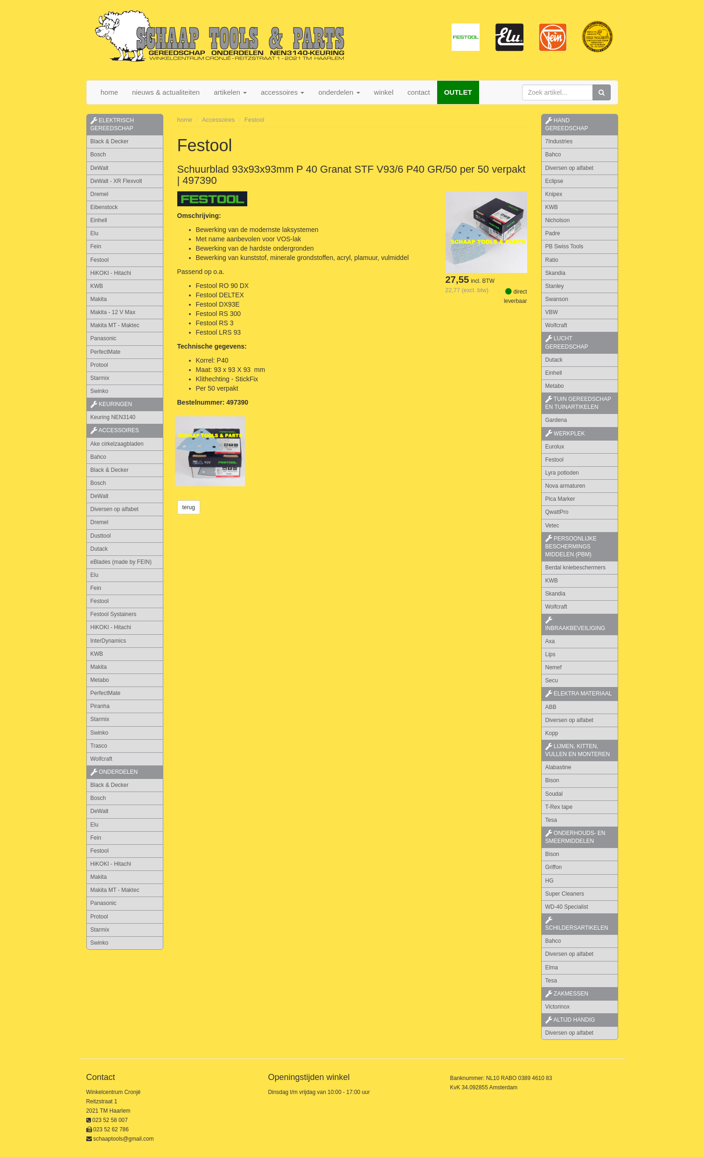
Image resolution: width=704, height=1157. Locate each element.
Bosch (98, 154)
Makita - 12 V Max (113, 312)
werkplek (565, 433)
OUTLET (458, 92)
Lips (550, 654)
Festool (100, 260)
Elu (94, 233)
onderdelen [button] (339, 92)
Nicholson (557, 220)
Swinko (100, 391)
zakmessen (566, 993)
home (109, 92)
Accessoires (218, 119)
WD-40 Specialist (566, 907)
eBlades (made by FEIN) (121, 562)
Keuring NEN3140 (113, 417)
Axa (550, 641)
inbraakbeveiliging (575, 624)
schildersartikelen (576, 924)
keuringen (111, 404)
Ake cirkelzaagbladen (117, 444)
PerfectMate (106, 352)
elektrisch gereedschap (112, 124)
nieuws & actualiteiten (166, 92)
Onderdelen (114, 772)
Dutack (99, 549)
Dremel (100, 194)
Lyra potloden (562, 473)
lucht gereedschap (566, 342)
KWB (97, 286)
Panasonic (104, 338)
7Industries (559, 141)
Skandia (555, 273)
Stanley (554, 286)
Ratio (551, 260)
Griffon (553, 867)
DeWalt (100, 168)
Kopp (551, 733)
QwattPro (557, 512)
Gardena (556, 420)
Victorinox (557, 1006)
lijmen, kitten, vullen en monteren (577, 750)
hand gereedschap (566, 124)
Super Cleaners (564, 894)
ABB (551, 707)
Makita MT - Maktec (115, 325)
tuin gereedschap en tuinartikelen (578, 403)
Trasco (99, 746)
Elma (551, 967)
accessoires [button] (282, 92)
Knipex (554, 194)
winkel (384, 92)
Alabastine (558, 767)
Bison (552, 780)
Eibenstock (104, 207)
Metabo (100, 680)
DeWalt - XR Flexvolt (116, 181)
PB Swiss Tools (564, 246)
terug (188, 507)
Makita (99, 299)
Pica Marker (560, 499)
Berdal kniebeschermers (575, 567)
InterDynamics (108, 641)
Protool (99, 365)
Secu (551, 680)
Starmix (100, 378)
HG (549, 880)
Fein (96, 246)
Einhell (99, 220)
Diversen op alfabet (115, 509)
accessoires (115, 430)
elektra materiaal (578, 693)
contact (418, 92)
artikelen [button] (230, 92)
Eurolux (555, 446)
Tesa (551, 820)
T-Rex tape (559, 807)
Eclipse (554, 181)
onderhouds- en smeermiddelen (575, 837)
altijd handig (570, 1020)
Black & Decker (110, 141)
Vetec (552, 525)
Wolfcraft (101, 759)
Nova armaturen (565, 486)
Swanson (556, 299)
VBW (551, 312)
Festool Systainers (114, 614)
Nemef (553, 667)
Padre (552, 233)
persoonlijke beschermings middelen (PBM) (571, 546)
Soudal (554, 794)
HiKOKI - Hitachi (111, 273)
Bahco (98, 457)
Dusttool (101, 536)
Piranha (100, 706)
